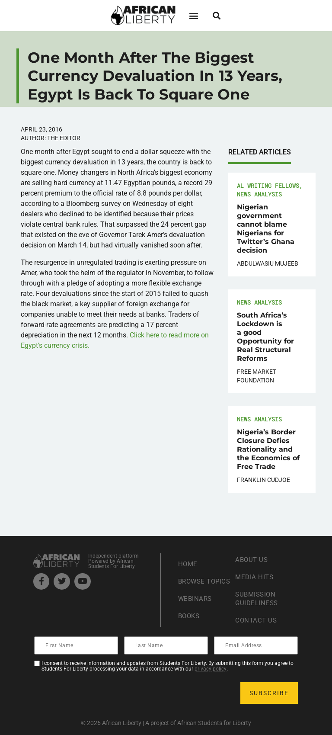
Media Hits (255, 577)
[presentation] (100, 693)
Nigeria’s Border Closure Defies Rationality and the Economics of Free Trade (268, 449)
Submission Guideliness (257, 598)
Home (188, 559)
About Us (252, 559)
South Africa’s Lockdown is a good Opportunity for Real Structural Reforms (265, 337)
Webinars (196, 603)
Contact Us (256, 620)
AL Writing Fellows (268, 185)
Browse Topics (192, 581)
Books (190, 620)
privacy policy (211, 669)
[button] (193, 15)
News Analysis (259, 194)
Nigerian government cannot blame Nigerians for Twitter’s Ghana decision (265, 228)
